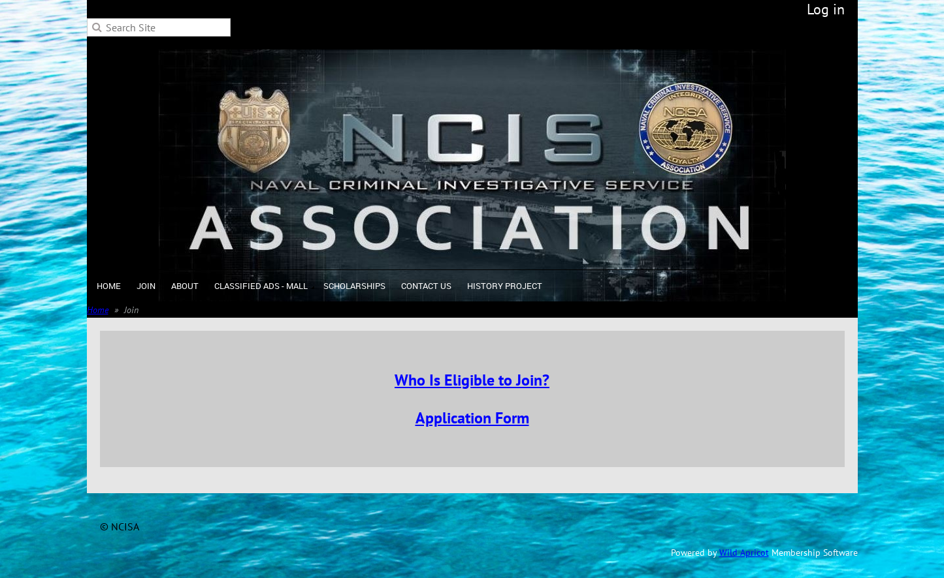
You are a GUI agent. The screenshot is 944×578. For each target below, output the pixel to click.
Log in (826, 9)
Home (97, 310)
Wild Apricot (744, 552)
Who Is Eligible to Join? (472, 380)
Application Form (472, 418)
